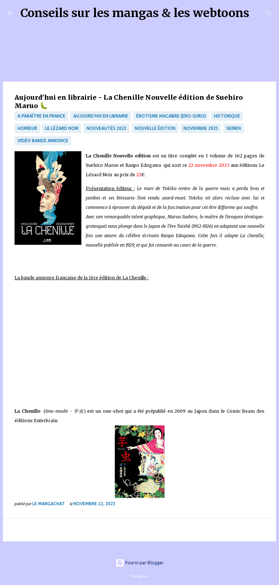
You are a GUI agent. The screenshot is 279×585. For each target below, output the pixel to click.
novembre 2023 (200, 128)
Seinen (233, 128)
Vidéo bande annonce (42, 140)
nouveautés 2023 (106, 128)
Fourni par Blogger (140, 562)
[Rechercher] (259, 13)
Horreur (27, 128)
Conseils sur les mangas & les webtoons (134, 13)
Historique (227, 116)
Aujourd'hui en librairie (100, 116)
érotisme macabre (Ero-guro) (171, 116)
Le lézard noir (61, 128)
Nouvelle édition (155, 128)
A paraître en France (41, 116)
